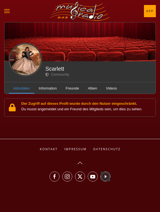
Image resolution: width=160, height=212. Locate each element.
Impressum (75, 149)
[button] (7, 11)
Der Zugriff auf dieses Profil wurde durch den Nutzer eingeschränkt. (79, 103)
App (150, 11)
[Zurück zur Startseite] (80, 11)
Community (57, 74)
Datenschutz (106, 149)
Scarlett (54, 69)
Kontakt (49, 149)
